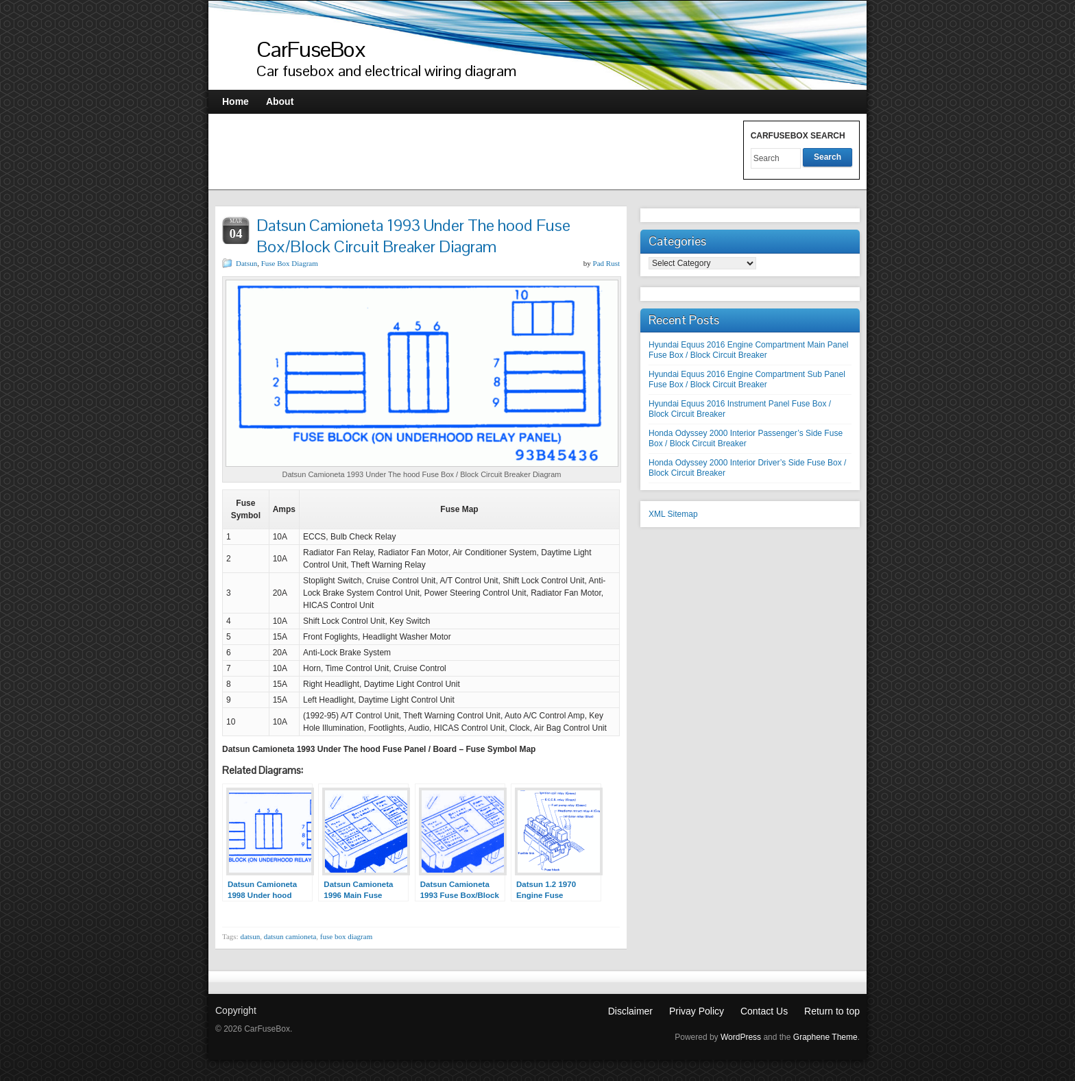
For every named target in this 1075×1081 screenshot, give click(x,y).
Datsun (246, 263)
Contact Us (764, 1011)
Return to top (832, 1011)
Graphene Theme (825, 1037)
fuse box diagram (346, 936)
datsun (250, 936)
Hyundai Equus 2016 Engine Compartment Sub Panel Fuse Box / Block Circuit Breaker (747, 379)
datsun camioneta (290, 936)
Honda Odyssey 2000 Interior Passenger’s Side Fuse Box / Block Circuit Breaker (746, 438)
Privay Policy (696, 1011)
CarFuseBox (311, 49)
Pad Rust (606, 263)
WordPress (741, 1037)
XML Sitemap (673, 514)
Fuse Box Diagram (289, 263)
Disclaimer (630, 1011)
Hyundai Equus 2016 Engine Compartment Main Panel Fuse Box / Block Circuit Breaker (749, 350)
